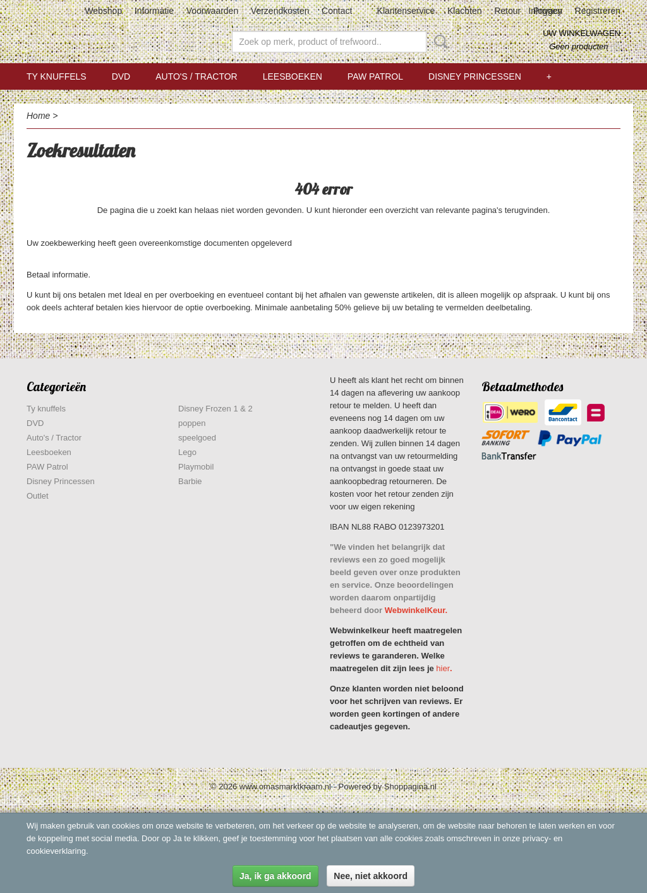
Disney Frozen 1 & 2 (215, 408)
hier (443, 668)
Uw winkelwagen (581, 33)
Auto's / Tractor (196, 76)
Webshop (103, 11)
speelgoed (197, 437)
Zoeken (438, 41)
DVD (121, 76)
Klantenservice (406, 11)
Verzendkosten (280, 11)
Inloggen (545, 11)
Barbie (190, 481)
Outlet (38, 496)
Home (38, 116)
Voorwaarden (212, 11)
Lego (187, 452)
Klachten (464, 11)
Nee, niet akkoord (371, 876)
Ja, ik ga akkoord (275, 876)
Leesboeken (292, 76)
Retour (507, 11)
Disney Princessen (474, 76)
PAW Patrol (375, 76)
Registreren (597, 11)
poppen (191, 423)
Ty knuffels (57, 76)
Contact (337, 11)
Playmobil (196, 466)
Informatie (154, 11)
